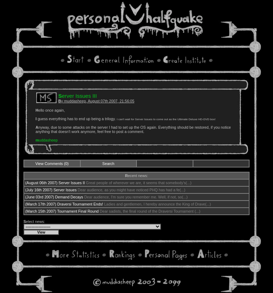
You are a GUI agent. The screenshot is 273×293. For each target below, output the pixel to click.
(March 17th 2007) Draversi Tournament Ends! (64, 204)
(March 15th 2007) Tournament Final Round (62, 211)
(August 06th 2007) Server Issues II (55, 183)
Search (108, 163)
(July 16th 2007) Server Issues (51, 190)
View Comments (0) (52, 163)
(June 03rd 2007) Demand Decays (54, 197)
